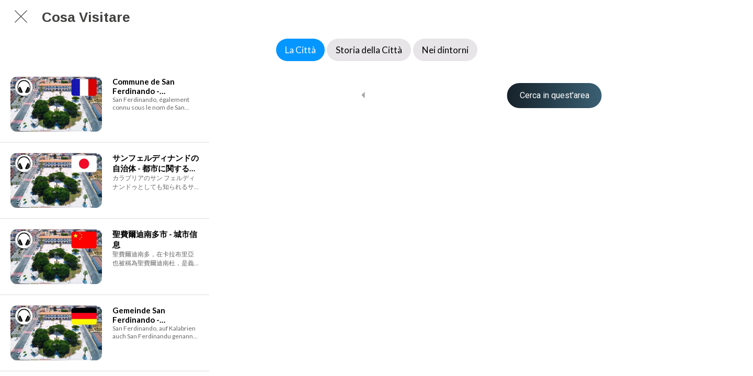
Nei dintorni (445, 49)
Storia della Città (369, 49)
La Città (300, 49)
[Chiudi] (21, 16)
